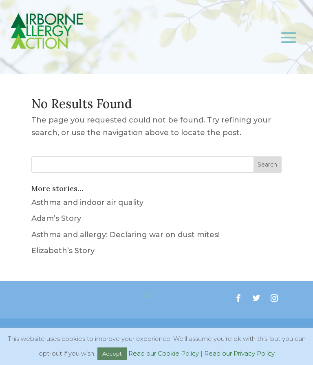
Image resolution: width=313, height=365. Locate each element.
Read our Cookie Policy (163, 353)
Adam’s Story (56, 218)
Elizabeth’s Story (63, 250)
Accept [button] (112, 353)
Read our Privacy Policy (239, 353)
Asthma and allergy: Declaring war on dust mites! (125, 234)
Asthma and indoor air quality (87, 202)
